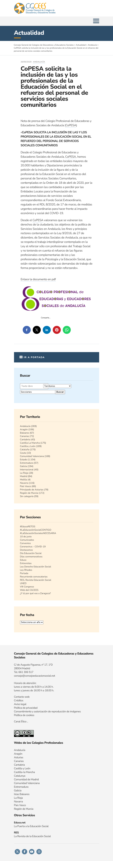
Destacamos (26, 550)
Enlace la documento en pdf (38, 279)
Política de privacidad (26, 708)
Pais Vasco (20, 805)
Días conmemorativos (31, 556)
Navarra (24, 483)
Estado (23, 459)
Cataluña (24, 449)
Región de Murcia (29, 493)
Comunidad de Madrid (26, 779)
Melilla (23, 479)
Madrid (23, 476)
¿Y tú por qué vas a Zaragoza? (35, 593)
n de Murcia (26, 809)
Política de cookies (24, 715)
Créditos (18, 700)
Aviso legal (20, 704)
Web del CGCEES (29, 590)
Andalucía (39, 62)
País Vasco (25, 486)
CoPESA (70, 125)
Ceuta (23, 452)
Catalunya (19, 776)
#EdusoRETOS (27, 526)
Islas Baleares (22, 794)
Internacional (27, 469)
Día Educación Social (31, 553)
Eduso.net (20, 822)
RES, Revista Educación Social (35, 580)
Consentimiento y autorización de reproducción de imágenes (47, 711)
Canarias (24, 436)
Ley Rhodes (26, 570)
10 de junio (26, 536)
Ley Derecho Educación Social (35, 566)
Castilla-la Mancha (24, 772)
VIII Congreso (27, 586)
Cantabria (25, 439)
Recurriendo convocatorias (34, 576)
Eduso (23, 560)
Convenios (25, 543)
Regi (16, 809)
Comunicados (27, 539)
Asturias (18, 757)
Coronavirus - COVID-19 (33, 546)
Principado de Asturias (32, 489)
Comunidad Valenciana (32, 456)
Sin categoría (27, 496)
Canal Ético (20, 721)
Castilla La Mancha (30, 442)
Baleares (24, 432)
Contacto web (22, 697)
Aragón (24, 429)
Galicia (23, 466)
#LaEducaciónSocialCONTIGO (35, 529)
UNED (23, 583)
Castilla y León (27, 446)
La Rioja (24, 473)
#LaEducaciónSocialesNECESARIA (38, 533)
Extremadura (27, 462)
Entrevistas (26, 563)
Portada (24, 573)
